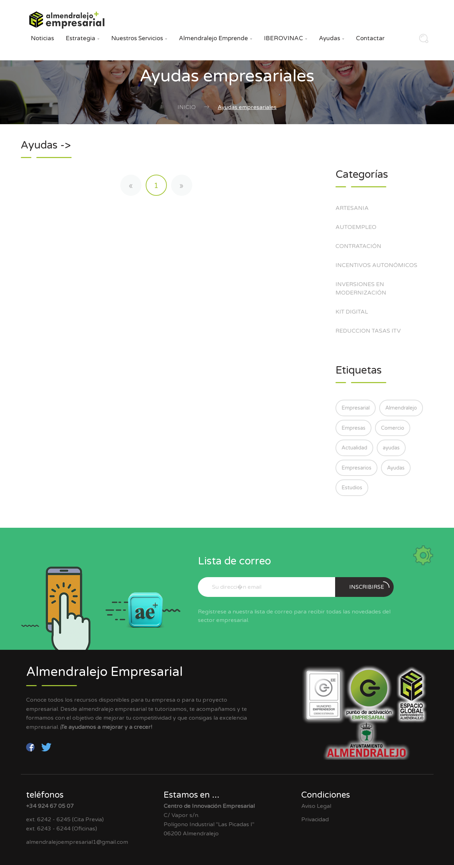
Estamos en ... (191, 795)
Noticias (42, 38)
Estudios (351, 487)
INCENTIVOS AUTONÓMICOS (380, 265)
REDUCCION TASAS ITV (371, 330)
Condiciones (325, 795)
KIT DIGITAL (355, 311)
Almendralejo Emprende (215, 38)
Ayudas (331, 38)
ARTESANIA (355, 208)
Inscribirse (369, 585)
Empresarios (356, 468)
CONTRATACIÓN (362, 246)
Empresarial (355, 408)
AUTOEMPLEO (359, 227)
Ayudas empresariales (247, 107)
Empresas (353, 428)
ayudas (391, 447)
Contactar (370, 38)
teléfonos (44, 795)
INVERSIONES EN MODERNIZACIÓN (364, 288)
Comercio (392, 428)
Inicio (186, 107)
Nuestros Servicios (139, 38)
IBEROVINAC (285, 38)
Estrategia (82, 38)
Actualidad (354, 447)
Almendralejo (401, 408)
